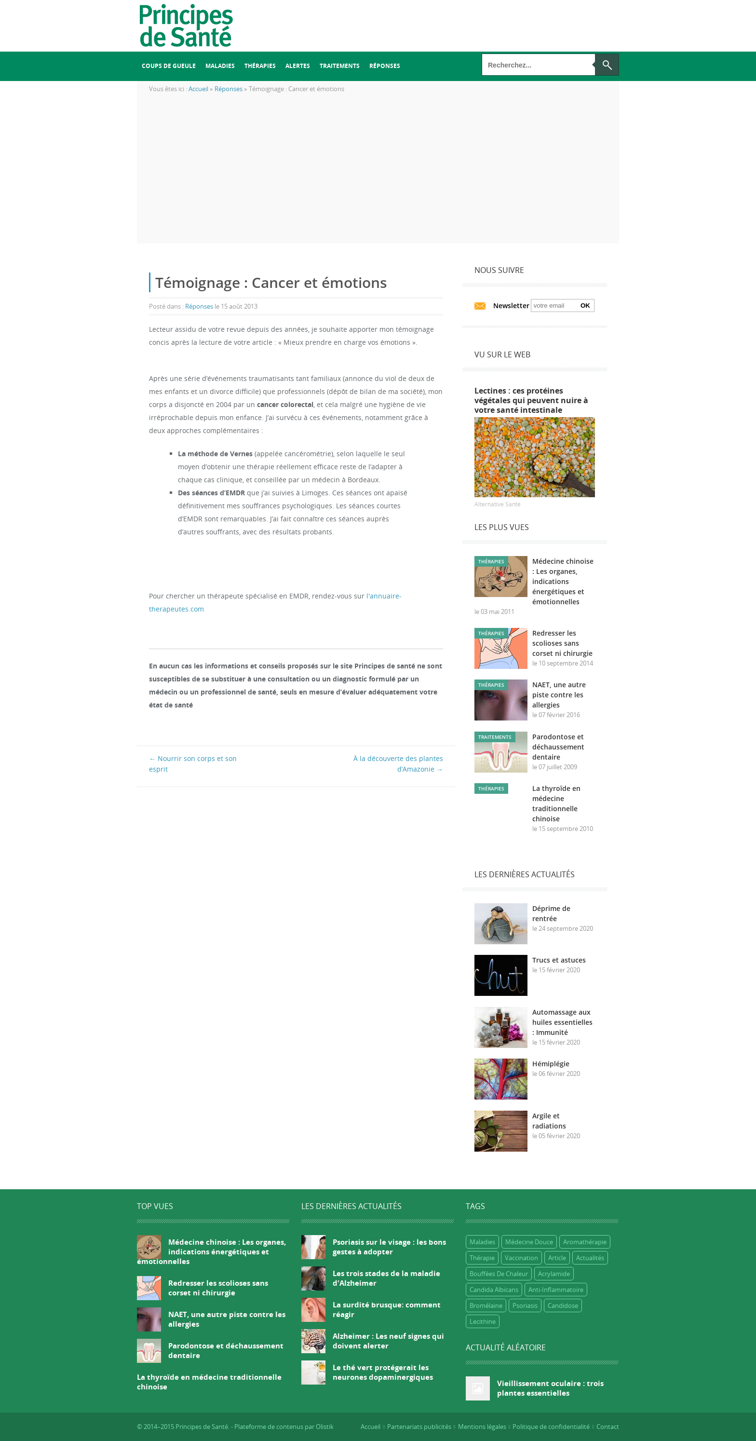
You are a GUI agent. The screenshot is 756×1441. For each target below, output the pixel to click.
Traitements (340, 65)
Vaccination (521, 1257)
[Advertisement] (378, 176)
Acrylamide (554, 1273)
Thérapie (482, 1257)
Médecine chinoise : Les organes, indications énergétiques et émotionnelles (563, 581)
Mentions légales (482, 1426)
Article (557, 1257)
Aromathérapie (585, 1241)
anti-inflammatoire (555, 1289)
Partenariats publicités (419, 1426)
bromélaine (486, 1305)
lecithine (483, 1321)
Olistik (325, 1426)
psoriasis (525, 1305)
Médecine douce (529, 1241)
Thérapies (260, 65)
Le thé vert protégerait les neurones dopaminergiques (383, 1372)
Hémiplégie (550, 1063)
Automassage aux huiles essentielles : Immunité (562, 1022)
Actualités (590, 1257)
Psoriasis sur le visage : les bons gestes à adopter (389, 1246)
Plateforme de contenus (268, 1426)
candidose (563, 1305)
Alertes (297, 65)
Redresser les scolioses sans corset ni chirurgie (562, 643)
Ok (585, 305)
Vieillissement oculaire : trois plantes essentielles (550, 1388)
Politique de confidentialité (551, 1426)
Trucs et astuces (559, 960)
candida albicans (494, 1289)
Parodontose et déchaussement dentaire (558, 746)
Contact (607, 1426)
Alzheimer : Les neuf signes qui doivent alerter (388, 1340)
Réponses (384, 65)
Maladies (220, 65)
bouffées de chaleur (499, 1273)
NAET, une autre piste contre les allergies (559, 694)
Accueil (370, 1426)
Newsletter (511, 305)
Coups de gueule (169, 65)
